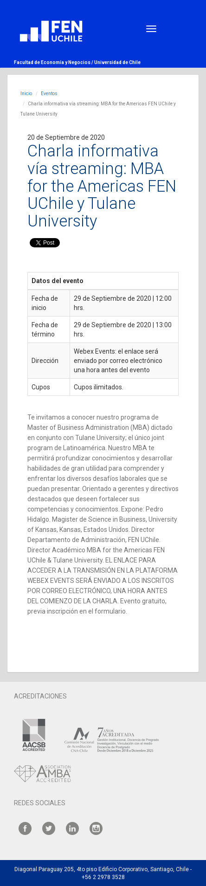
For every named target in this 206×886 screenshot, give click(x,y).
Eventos (49, 93)
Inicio (26, 93)
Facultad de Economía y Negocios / (54, 62)
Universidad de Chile (117, 62)
